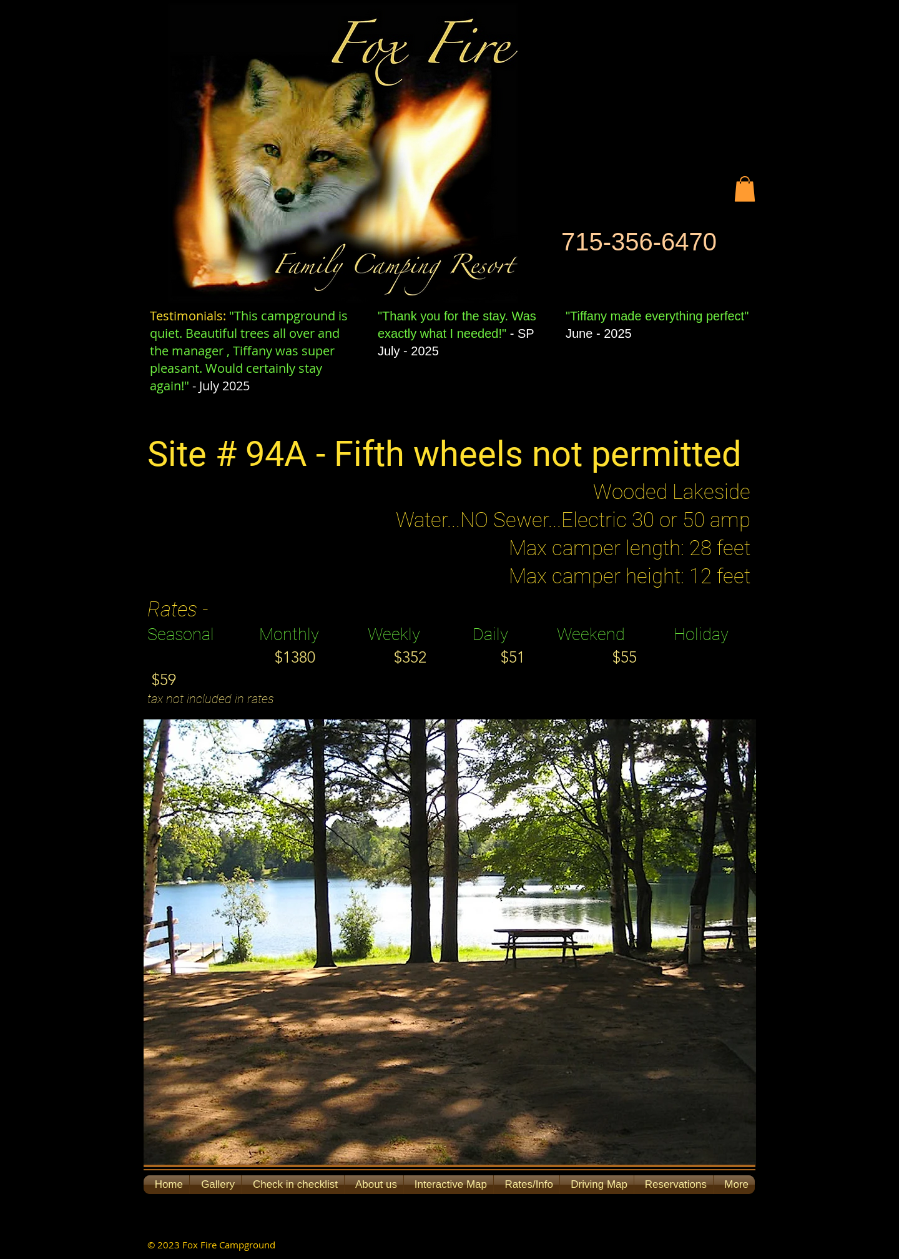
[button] (744, 189)
